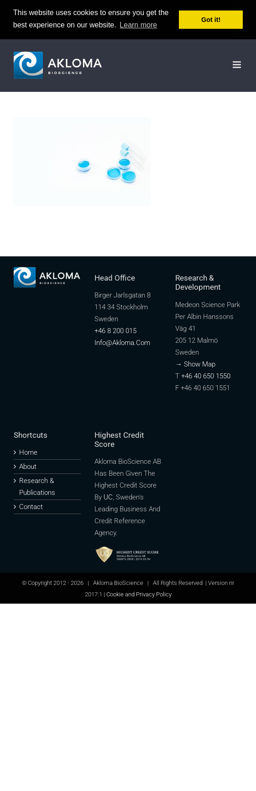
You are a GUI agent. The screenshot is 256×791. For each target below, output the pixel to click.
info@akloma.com (122, 343)
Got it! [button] (210, 19)
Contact (31, 506)
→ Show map (195, 364)
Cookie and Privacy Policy (139, 593)
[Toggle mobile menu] (237, 64)
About (28, 466)
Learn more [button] (138, 25)
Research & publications (37, 486)
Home (28, 452)
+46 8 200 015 (115, 331)
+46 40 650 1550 (205, 376)
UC (108, 497)
